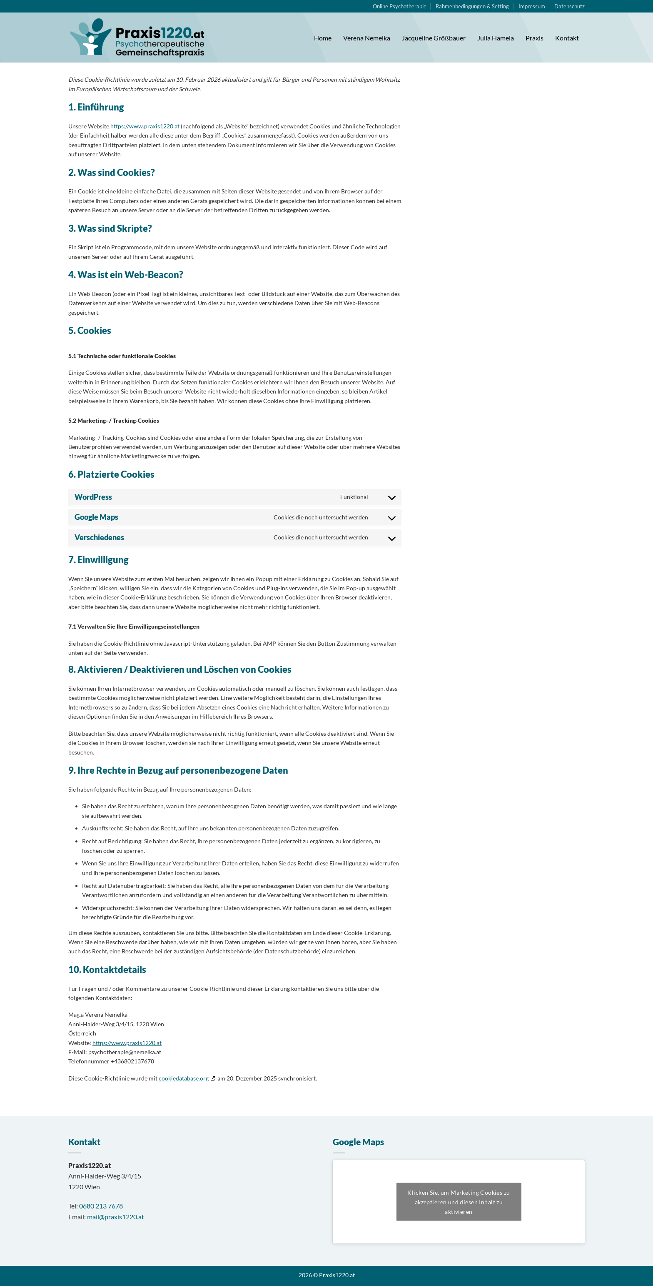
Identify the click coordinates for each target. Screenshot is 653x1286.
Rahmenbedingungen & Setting (472, 6)
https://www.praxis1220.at (144, 126)
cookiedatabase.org (184, 1078)
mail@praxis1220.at (115, 1217)
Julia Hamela (495, 38)
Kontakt (567, 38)
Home (322, 38)
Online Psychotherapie (399, 6)
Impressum (531, 6)
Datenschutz (569, 6)
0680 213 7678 (101, 1206)
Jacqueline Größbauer (434, 38)
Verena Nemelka (366, 38)
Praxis (534, 38)
